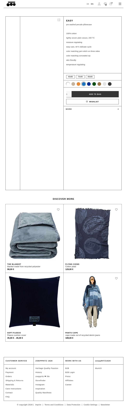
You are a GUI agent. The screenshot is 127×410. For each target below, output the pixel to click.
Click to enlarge (59, 20)
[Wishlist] (105, 4)
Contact (9, 394)
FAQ (8, 398)
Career (68, 385)
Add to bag (95, 95)
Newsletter (107, 406)
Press (68, 377)
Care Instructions (13, 390)
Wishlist (92, 102)
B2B (67, 369)
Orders (9, 377)
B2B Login (70, 373)
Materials (10, 385)
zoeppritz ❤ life (42, 377)
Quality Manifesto (43, 394)
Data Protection (73, 406)
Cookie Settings (91, 406)
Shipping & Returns (14, 381)
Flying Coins (72, 264)
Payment (10, 373)
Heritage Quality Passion (46, 369)
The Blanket (14, 264)
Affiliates (69, 381)
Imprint (37, 406)
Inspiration (40, 390)
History (38, 373)
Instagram (40, 385)
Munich (98, 369)
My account (11, 369)
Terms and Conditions (53, 406)
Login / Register (99, 4)
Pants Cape (72, 333)
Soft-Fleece (14, 333)
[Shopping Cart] (110, 3)
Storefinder (40, 381)
